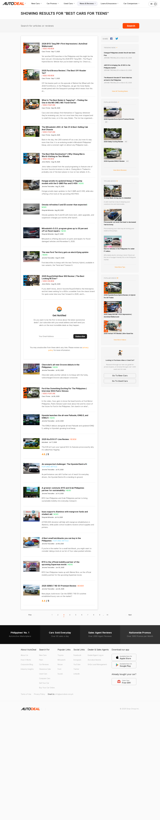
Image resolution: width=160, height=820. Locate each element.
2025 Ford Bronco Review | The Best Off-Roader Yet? (64, 71)
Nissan (60, 664)
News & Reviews (88, 3)
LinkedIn (76, 674)
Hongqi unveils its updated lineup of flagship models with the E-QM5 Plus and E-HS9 (62, 182)
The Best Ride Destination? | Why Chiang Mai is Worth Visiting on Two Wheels (63, 155)
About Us (24, 655)
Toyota (60, 655)
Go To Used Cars (120, 429)
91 (107, 615)
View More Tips (120, 297)
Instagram (77, 660)
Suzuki (60, 674)
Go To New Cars (120, 423)
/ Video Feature (48, 105)
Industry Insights (27, 669)
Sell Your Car (44, 683)
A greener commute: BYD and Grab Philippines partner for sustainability (63, 489)
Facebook (77, 655)
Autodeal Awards (94, 660)
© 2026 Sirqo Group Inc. (129, 709)
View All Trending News (120, 91)
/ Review (72, 439)
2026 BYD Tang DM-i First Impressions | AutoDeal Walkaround (64, 45)
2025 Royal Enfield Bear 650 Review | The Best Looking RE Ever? (63, 277)
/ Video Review (48, 49)
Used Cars (69, 3)
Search (131, 25)
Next (129, 615)
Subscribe (80, 336)
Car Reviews (44, 664)
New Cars (36, 3)
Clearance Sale (45, 669)
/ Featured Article (60, 541)
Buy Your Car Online (47, 688)
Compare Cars (44, 678)
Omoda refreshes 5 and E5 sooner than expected (64, 205)
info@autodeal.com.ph (64, 694)
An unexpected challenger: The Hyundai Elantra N (64, 464)
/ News (81, 183)
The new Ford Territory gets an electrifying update (65, 252)
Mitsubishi (61, 660)
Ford (59, 669)
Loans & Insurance (110, 3)
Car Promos (53, 3)
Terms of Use (26, 694)
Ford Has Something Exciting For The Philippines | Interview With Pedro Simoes (64, 389)
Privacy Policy (39, 694)
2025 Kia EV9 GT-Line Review (55, 439)
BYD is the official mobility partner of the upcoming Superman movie (60, 563)
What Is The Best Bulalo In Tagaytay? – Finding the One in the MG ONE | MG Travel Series (64, 101)
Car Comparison (131, 3)
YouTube (76, 664)
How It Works (26, 660)
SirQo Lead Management (97, 664)
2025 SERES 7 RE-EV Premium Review (59, 586)
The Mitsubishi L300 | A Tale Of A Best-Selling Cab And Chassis (65, 128)
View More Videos (120, 388)
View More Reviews (120, 182)
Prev (31, 615)
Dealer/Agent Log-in (95, 655)
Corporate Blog (27, 664)
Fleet (41, 660)
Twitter (76, 669)
